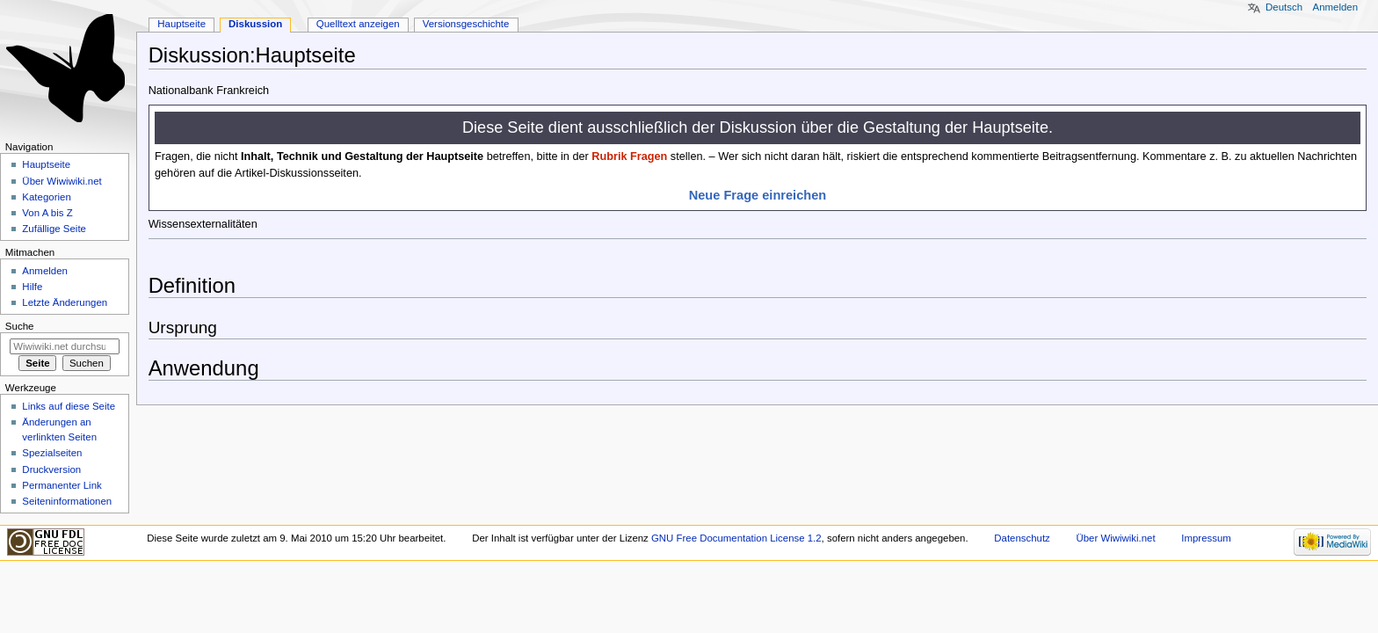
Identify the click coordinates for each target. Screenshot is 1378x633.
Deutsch (1284, 7)
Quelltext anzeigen (358, 23)
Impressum (1206, 538)
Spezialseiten (52, 452)
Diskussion (255, 23)
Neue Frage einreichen (758, 195)
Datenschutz (1022, 538)
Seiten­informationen (67, 501)
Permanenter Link (61, 485)
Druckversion (51, 469)
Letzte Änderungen (64, 302)
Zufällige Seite (54, 228)
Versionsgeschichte (466, 23)
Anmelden (1336, 7)
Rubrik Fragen (629, 156)
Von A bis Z (47, 212)
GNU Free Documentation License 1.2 (736, 538)
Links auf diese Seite (68, 406)
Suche (19, 326)
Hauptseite (181, 23)
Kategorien (46, 197)
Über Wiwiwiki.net (61, 181)
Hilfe (32, 286)
